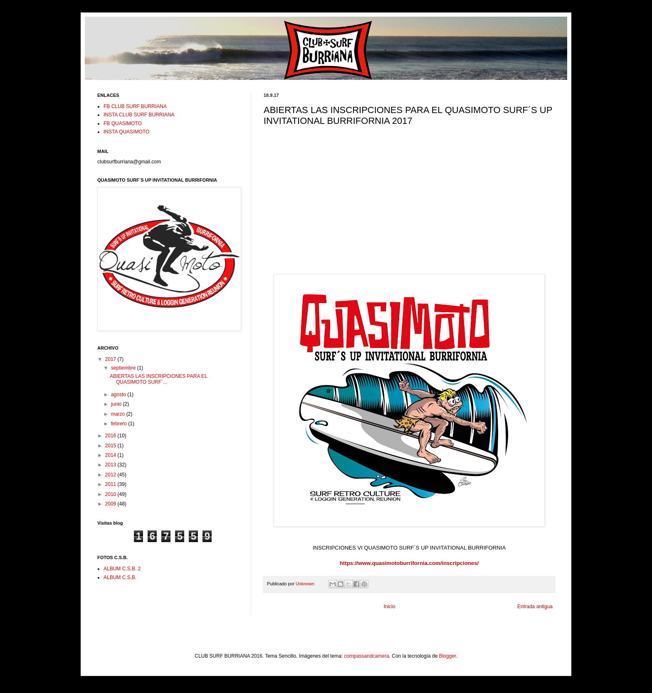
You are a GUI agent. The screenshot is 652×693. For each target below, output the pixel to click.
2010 (111, 494)
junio (117, 404)
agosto (119, 394)
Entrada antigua (535, 606)
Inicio (389, 606)
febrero (119, 424)
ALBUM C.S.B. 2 (122, 569)
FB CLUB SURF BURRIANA (135, 106)
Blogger (447, 656)
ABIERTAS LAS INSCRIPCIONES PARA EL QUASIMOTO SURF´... (158, 379)
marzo (118, 414)
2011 (111, 484)
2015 (111, 446)
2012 (111, 475)
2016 (111, 436)
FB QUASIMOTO (123, 123)
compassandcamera (366, 656)
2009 (111, 504)
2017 (111, 359)
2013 (111, 465)
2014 (111, 455)
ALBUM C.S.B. (120, 577)
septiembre (124, 368)
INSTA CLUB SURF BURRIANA (139, 115)
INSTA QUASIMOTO (126, 132)
